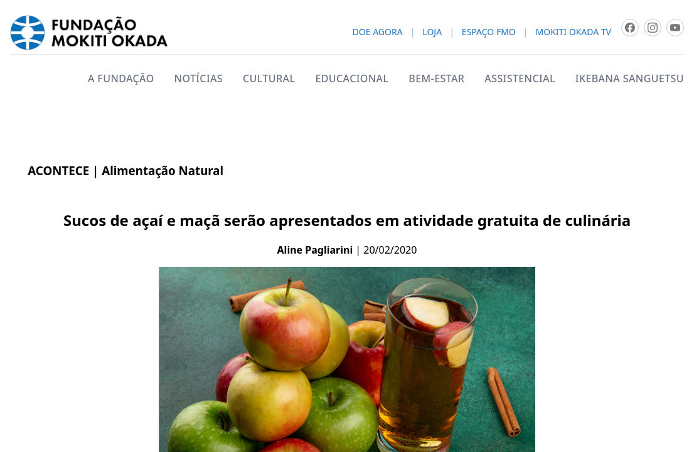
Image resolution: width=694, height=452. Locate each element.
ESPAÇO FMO (489, 32)
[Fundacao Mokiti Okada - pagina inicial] (89, 32)
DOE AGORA (378, 32)
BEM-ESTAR (436, 78)
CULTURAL (269, 78)
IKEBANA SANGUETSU (629, 78)
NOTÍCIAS (198, 78)
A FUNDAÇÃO (121, 78)
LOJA (432, 32)
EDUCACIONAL (351, 78)
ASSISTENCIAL (519, 78)
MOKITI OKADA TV (573, 32)
